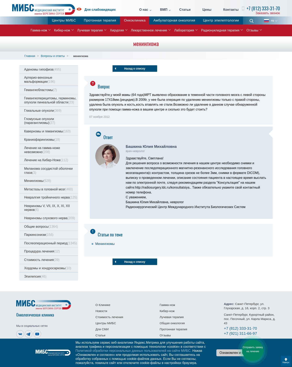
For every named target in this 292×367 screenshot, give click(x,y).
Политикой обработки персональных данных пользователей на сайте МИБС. (133, 350)
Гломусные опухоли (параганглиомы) (39, 121)
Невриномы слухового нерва (49, 218)
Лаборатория (184, 30)
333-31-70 (240, 328)
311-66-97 (240, 333)
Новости (101, 311)
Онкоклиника (135, 20)
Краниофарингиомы (42, 139)
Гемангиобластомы (40, 90)
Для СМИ (102, 329)
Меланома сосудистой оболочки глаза (48, 170)
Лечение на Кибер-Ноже (46, 160)
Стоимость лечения (41, 260)
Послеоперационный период (50, 243)
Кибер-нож (62, 30)
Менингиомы (37, 180)
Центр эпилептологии (221, 20)
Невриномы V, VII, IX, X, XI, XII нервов (47, 208)
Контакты (230, 9)
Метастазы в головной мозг (48, 189)
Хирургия (117, 30)
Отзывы (252, 30)
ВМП (163, 9)
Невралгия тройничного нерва (50, 197)
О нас (143, 9)
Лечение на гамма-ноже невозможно (42, 150)
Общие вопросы (41, 226)
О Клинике (103, 305)
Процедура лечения (42, 251)
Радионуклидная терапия (220, 30)
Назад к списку (134, 68)
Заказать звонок (268, 13)
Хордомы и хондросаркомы (47, 268)
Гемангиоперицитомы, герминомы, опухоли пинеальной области (50, 100)
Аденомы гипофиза (42, 69)
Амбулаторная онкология (174, 20)
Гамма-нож (39, 30)
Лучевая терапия (90, 30)
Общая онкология (172, 323)
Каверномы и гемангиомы (47, 131)
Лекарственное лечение (149, 30)
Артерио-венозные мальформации (39, 79)
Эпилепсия (35, 276)
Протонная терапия (100, 20)
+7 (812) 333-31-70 (263, 8)
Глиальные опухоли (42, 110)
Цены (206, 9)
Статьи (185, 9)
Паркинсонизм (39, 234)
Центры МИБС (64, 20)
